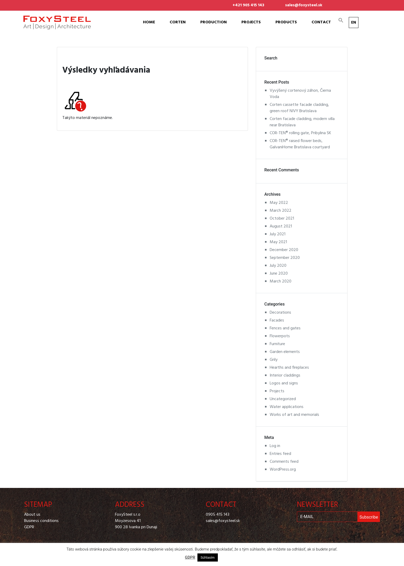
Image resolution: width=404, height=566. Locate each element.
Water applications (286, 407)
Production (213, 22)
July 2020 (278, 265)
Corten (178, 22)
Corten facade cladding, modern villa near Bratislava (302, 122)
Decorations (280, 312)
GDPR (29, 527)
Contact (321, 22)
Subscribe (368, 517)
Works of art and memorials (294, 414)
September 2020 (285, 257)
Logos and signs (284, 383)
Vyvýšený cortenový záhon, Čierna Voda (300, 93)
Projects (251, 22)
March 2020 (280, 281)
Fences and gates (285, 328)
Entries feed (280, 453)
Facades (277, 320)
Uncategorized (283, 399)
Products (286, 22)
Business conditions (41, 521)
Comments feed (284, 461)
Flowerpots (280, 336)
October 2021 (282, 218)
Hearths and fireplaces (289, 367)
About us (32, 514)
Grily (274, 359)
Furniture (277, 344)
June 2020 (279, 273)
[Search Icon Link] (341, 20)
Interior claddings (285, 375)
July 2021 (277, 234)
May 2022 (279, 202)
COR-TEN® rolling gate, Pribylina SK (300, 133)
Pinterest (359, 2)
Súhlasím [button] (208, 557)
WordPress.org (283, 469)
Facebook (343, 2)
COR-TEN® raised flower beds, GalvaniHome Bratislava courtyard (300, 144)
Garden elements (285, 352)
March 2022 (280, 210)
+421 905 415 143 (248, 5)
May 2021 (278, 242)
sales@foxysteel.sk (303, 5)
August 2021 (281, 226)
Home (149, 22)
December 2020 (284, 250)
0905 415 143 (217, 514)
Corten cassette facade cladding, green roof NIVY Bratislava (299, 108)
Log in (275, 446)
